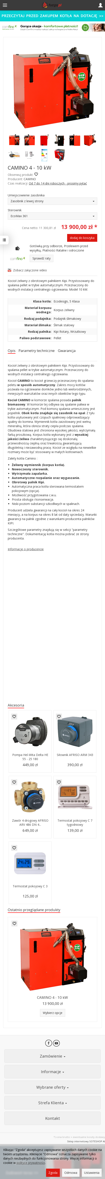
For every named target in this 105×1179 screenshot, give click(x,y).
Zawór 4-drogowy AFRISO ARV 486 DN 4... (30, 822)
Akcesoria (16, 705)
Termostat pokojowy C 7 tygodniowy (74, 822)
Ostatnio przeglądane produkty (34, 909)
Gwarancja (67, 350)
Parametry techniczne (37, 350)
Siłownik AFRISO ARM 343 (75, 755)
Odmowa (70, 1173)
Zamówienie (52, 1056)
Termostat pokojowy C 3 (30, 886)
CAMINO (30, 179)
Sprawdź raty (41, 258)
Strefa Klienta (52, 1102)
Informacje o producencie (26, 549)
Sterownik (15, 210)
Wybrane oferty (52, 1087)
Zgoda (52, 1173)
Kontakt (52, 1118)
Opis (11, 350)
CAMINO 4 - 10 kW (52, 997)
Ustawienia (91, 1173)
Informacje (52, 1071)
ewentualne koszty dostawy (89, 1137)
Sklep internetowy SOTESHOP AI (86, 1141)
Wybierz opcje (52, 1013)
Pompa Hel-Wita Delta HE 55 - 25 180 (30, 757)
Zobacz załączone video (30, 270)
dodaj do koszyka (82, 238)
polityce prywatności (31, 1163)
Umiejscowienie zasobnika (26, 195)
